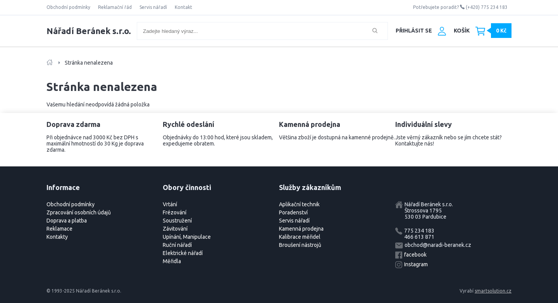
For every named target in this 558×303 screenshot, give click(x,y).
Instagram (416, 264)
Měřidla (172, 261)
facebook (415, 255)
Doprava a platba (66, 220)
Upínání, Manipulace (187, 237)
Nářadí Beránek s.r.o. (88, 31)
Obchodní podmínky (68, 7)
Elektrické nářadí (183, 253)
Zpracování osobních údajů (78, 212)
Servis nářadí (153, 7)
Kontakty (57, 237)
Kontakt (183, 7)
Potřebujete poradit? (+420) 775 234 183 (460, 7)
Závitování (175, 229)
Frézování (174, 212)
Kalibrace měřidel (299, 237)
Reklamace (59, 229)
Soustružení (177, 220)
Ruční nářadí (177, 245)
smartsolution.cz (493, 290)
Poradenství (293, 212)
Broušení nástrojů (300, 245)
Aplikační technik (299, 204)
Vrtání (170, 204)
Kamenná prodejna (301, 229)
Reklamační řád (115, 7)
